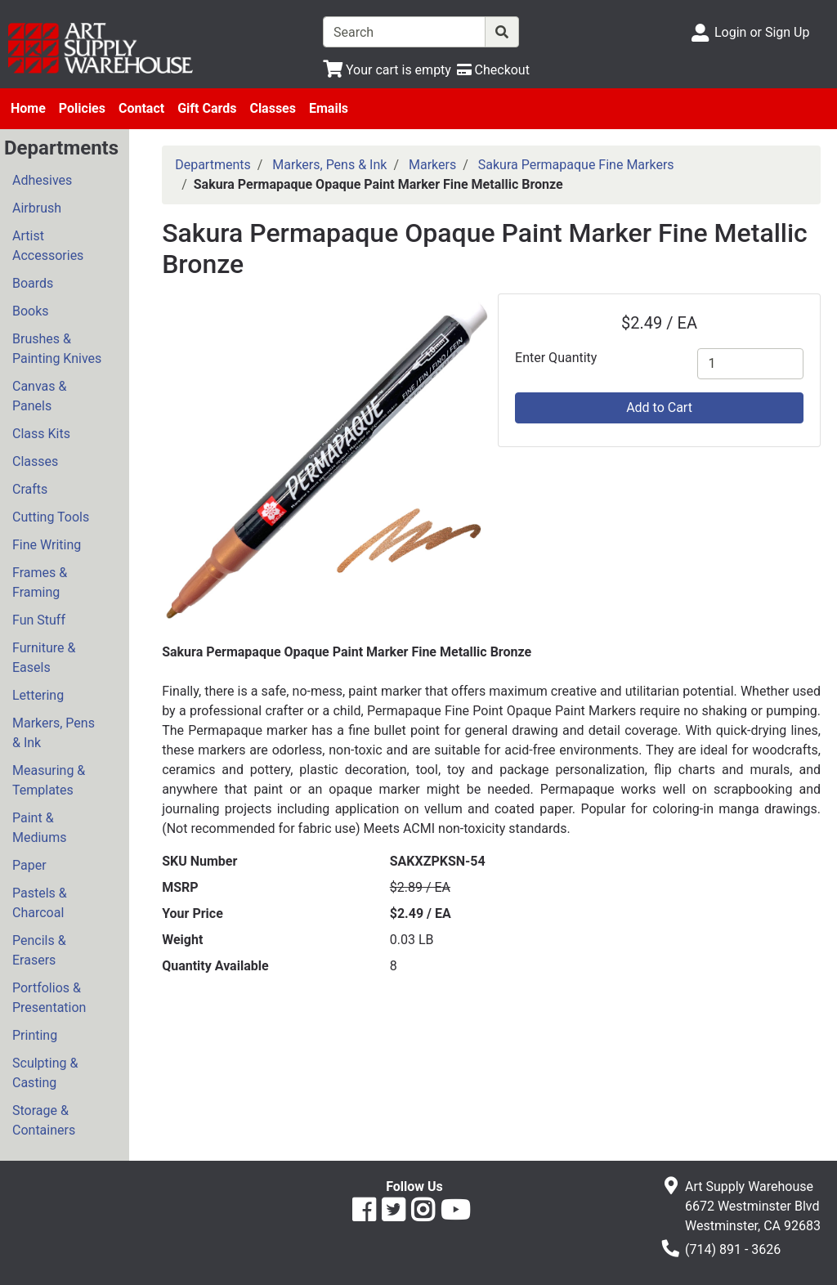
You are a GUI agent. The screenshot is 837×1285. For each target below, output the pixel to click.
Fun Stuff (38, 620)
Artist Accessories (47, 245)
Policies (82, 108)
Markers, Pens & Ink (53, 732)
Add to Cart (659, 407)
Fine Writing (46, 545)
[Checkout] (493, 70)
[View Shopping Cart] (387, 70)
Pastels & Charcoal (39, 902)
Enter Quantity (556, 357)
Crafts (29, 489)
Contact (141, 108)
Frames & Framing (39, 582)
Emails (328, 108)
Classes (272, 108)
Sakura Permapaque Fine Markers (576, 164)
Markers (432, 164)
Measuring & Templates (48, 780)
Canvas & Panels (39, 396)
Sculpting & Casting (45, 1072)
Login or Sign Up (761, 32)
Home (28, 108)
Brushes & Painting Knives (56, 348)
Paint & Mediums (39, 827)
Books (30, 311)
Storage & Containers (43, 1120)
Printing (34, 1035)
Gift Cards (206, 108)
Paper (29, 865)
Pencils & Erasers (39, 950)
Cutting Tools (50, 517)
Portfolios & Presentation (49, 997)
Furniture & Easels (43, 657)
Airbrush (36, 208)
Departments (213, 164)
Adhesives (42, 180)
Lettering (38, 695)
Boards (32, 283)
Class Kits (41, 433)
